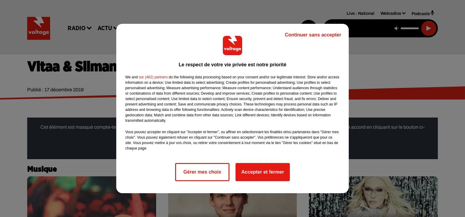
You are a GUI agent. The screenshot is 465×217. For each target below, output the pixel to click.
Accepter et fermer (262, 172)
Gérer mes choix (202, 172)
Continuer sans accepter (313, 34)
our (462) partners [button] (153, 77)
